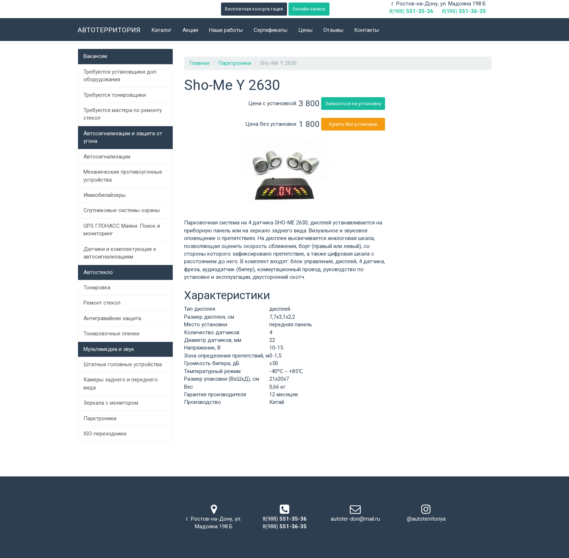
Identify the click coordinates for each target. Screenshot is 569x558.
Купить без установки (353, 124)
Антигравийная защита (112, 318)
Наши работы (226, 30)
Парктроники (99, 418)
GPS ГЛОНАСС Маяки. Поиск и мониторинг (121, 230)
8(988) (411, 11)
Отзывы (333, 30)
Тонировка (96, 287)
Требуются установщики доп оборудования (119, 76)
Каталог (161, 30)
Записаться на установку (353, 103)
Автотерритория (109, 30)
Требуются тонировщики (114, 95)
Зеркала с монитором (110, 403)
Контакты (366, 30)
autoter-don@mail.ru (355, 519)
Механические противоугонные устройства (122, 176)
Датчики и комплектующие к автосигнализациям (119, 253)
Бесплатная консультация (254, 9)
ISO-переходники (104, 433)
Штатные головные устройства (122, 364)
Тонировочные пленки (111, 333)
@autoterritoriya (426, 519)
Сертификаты (270, 30)
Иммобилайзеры (104, 195)
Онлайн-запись (309, 9)
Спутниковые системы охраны (121, 210)
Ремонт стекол (101, 302)
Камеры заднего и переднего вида (120, 383)
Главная (199, 63)
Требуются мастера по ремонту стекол (122, 114)
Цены (305, 30)
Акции (190, 30)
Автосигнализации (106, 156)
